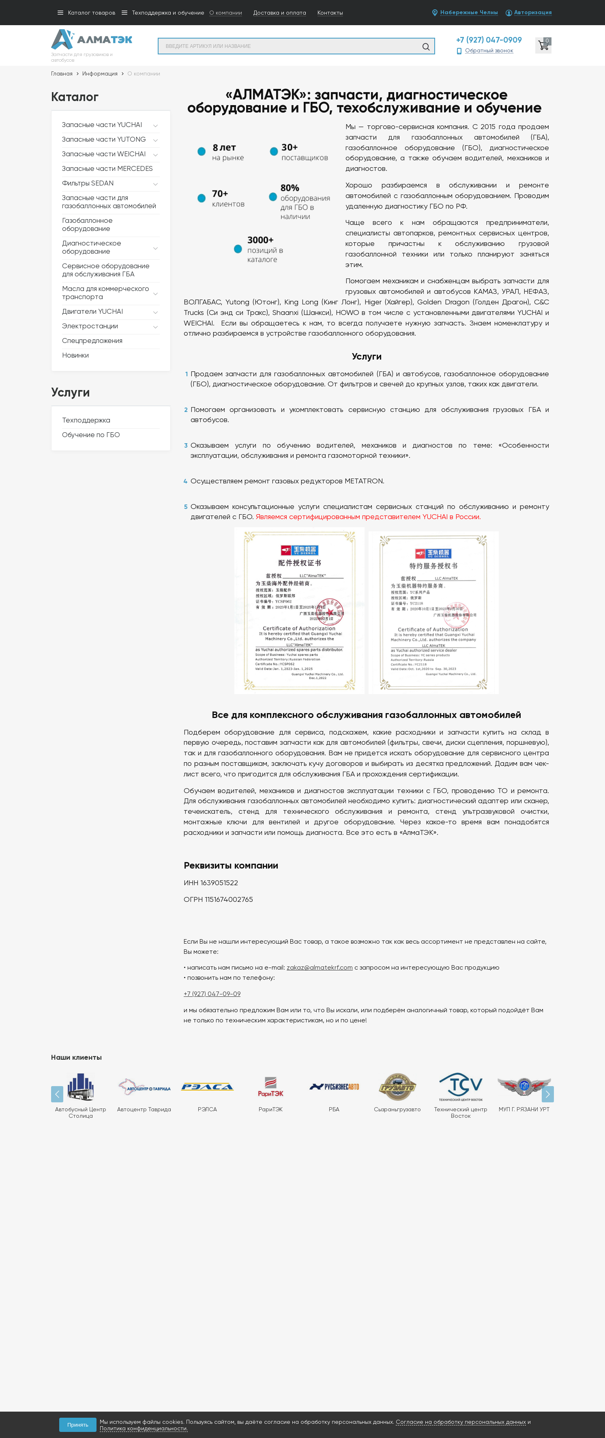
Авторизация (533, 13)
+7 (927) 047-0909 (489, 40)
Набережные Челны (469, 13)
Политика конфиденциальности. (144, 1428)
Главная (62, 73)
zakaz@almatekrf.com (315, 951)
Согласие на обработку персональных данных (461, 1422)
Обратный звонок (489, 50)
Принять (77, 1425)
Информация (100, 73)
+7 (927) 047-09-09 (207, 977)
